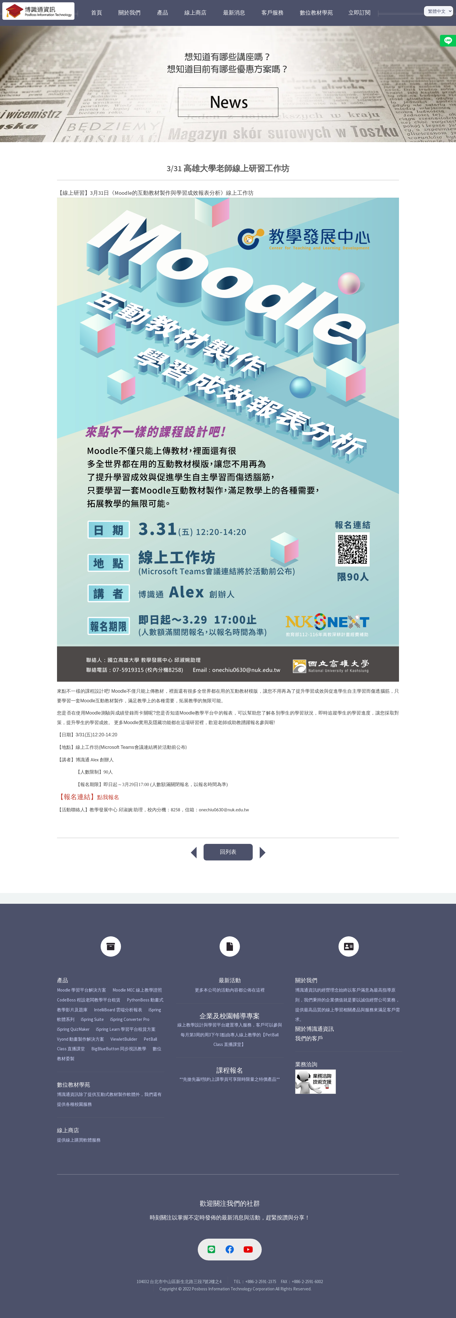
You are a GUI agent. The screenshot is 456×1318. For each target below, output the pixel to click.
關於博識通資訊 (314, 1029)
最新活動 (230, 980)
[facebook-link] (229, 1249)
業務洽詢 (306, 1064)
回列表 (228, 852)
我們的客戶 (309, 1038)
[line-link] (211, 1249)
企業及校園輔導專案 (230, 1016)
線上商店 (68, 1130)
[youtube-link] (248, 1249)
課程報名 (229, 1070)
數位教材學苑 (73, 1084)
